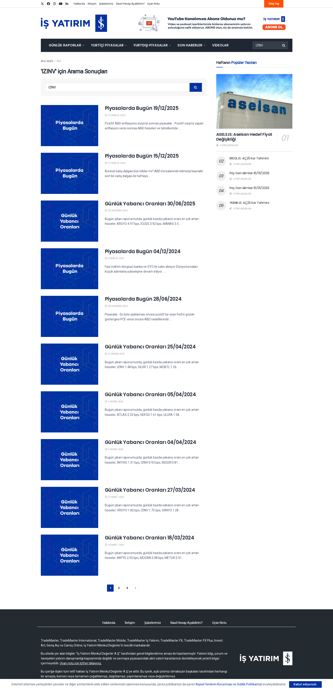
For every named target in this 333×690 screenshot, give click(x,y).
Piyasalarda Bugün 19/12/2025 (142, 108)
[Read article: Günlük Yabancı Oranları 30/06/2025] (69, 221)
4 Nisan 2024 (114, 449)
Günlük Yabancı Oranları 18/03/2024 (149, 537)
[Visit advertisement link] (212, 23)
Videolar (220, 45)
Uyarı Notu (153, 3)
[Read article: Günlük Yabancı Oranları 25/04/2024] (69, 364)
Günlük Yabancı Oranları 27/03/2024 (150, 490)
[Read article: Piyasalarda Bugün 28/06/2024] (69, 316)
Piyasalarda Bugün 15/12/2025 (142, 156)
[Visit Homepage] (74, 23)
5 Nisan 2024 (114, 401)
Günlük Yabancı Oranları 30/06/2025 (150, 203)
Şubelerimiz (106, 3)
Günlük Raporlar (65, 45)
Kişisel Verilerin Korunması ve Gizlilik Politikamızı (229, 684)
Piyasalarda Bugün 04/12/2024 (143, 251)
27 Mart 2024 (114, 497)
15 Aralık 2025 (115, 163)
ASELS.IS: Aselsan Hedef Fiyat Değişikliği (244, 137)
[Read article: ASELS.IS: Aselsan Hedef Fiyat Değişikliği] (254, 101)
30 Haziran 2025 (116, 210)
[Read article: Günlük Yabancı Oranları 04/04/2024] (69, 459)
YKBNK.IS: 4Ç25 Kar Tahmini (249, 203)
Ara (59, 61)
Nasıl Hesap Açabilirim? (130, 3)
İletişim (92, 3)
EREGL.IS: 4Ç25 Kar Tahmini (249, 158)
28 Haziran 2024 (116, 306)
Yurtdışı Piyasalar (150, 45)
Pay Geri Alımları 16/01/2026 (249, 173)
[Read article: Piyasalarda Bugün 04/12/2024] (69, 268)
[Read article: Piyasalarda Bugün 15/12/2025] (69, 173)
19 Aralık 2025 (115, 115)
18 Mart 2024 (114, 544)
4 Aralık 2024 (114, 258)
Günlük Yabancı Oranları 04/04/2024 (150, 442)
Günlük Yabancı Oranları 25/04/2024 (150, 346)
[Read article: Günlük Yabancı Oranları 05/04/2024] (69, 411)
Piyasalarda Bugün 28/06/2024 (143, 299)
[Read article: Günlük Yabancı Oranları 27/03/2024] (69, 507)
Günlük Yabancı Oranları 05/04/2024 (150, 394)
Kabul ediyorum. (305, 684)
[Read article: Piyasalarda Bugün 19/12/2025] (69, 125)
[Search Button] (284, 45)
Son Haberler (189, 45)
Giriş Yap (274, 3)
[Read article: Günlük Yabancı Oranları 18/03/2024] (69, 555)
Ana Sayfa (47, 61)
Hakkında (79, 3)
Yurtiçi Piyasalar (107, 45)
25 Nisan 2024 (114, 353)
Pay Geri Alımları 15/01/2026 (249, 188)
